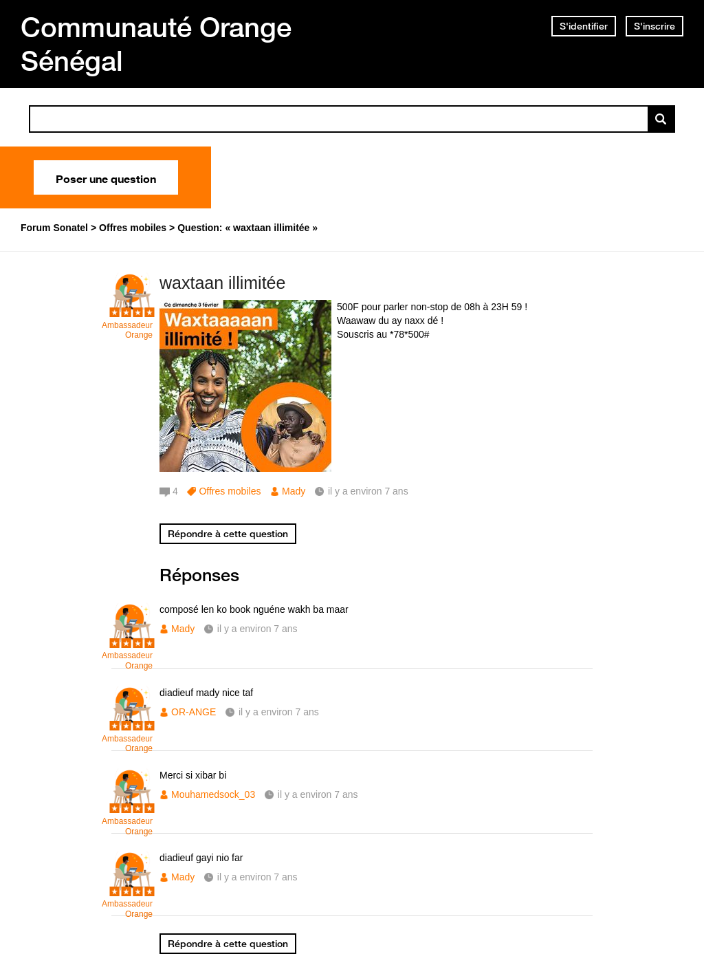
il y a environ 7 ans (257, 628)
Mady (293, 491)
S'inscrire (654, 26)
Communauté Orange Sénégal (156, 44)
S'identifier (584, 26)
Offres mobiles (230, 491)
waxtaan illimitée (222, 282)
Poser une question (106, 177)
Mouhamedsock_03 (213, 794)
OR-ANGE (193, 711)
